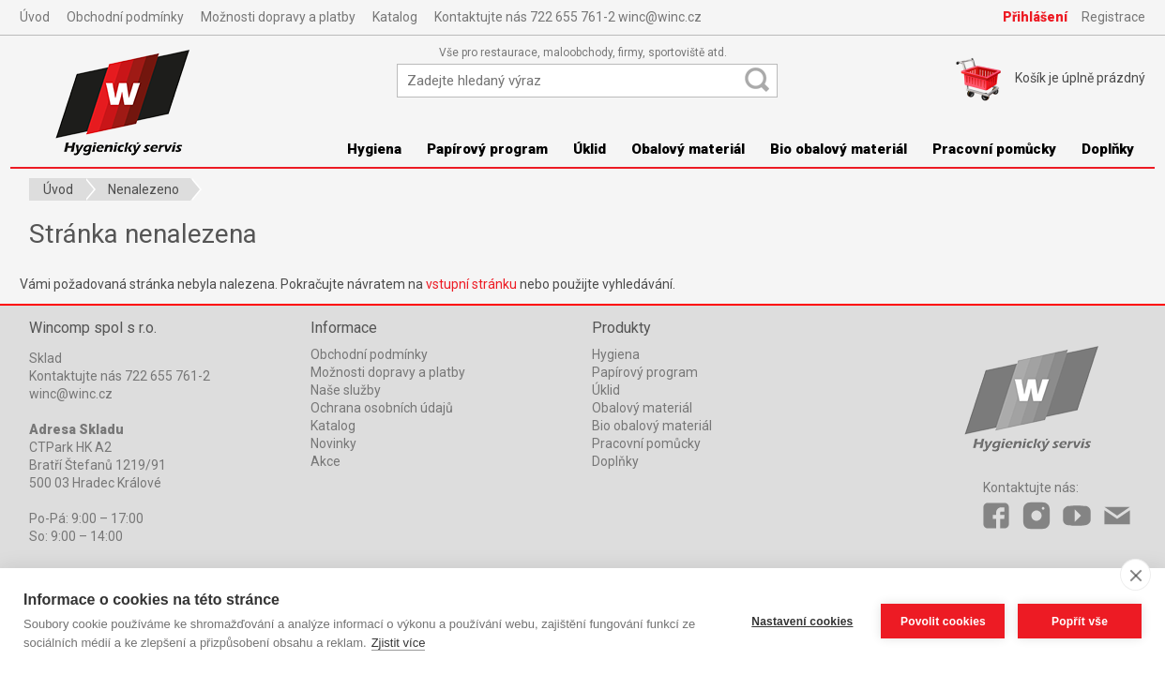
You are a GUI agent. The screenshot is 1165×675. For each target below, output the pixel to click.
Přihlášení (1035, 16)
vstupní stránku (471, 284)
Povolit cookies (942, 621)
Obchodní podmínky (125, 16)
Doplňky (1108, 149)
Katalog (394, 16)
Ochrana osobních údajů (381, 407)
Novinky (333, 443)
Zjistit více (398, 643)
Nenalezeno (143, 189)
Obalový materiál (688, 149)
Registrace (1113, 16)
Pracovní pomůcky (994, 149)
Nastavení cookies (802, 621)
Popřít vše (1080, 621)
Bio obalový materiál (838, 149)
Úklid (589, 149)
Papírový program (487, 149)
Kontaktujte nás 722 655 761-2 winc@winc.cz (568, 16)
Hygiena (374, 149)
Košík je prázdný (1080, 77)
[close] (1135, 575)
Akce (325, 461)
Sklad (45, 358)
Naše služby (345, 390)
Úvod (35, 16)
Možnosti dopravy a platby (278, 16)
